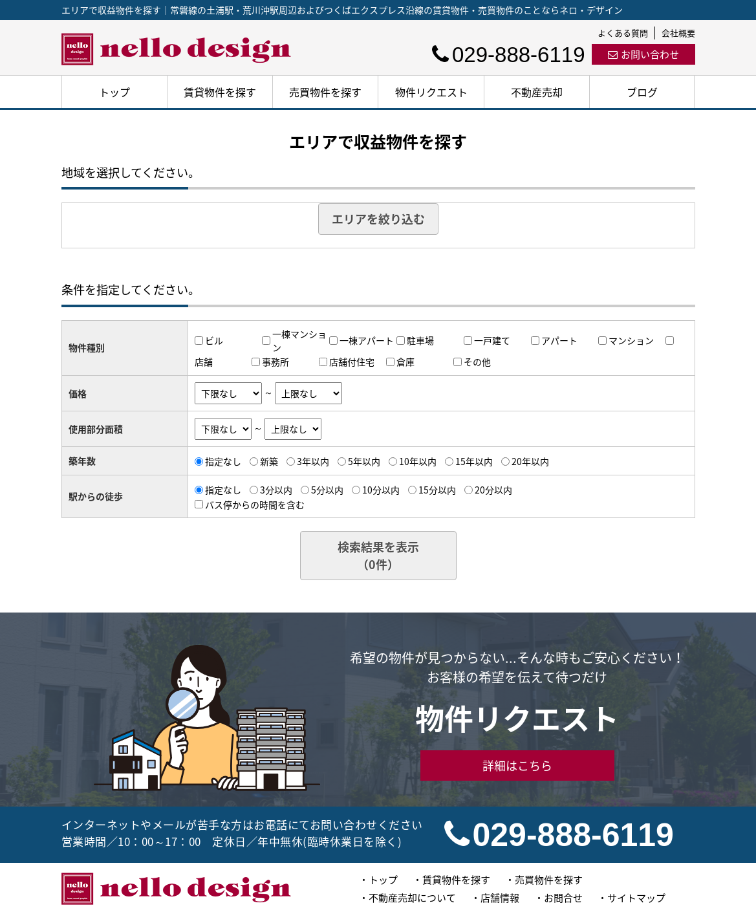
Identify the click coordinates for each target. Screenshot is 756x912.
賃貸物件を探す (220, 92)
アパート (559, 340)
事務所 (275, 361)
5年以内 (364, 461)
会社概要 (678, 33)
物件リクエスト (431, 92)
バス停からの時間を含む (255, 503)
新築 (269, 461)
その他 (477, 361)
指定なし (223, 461)
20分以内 (493, 489)
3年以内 (313, 461)
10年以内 (418, 461)
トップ (114, 92)
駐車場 (420, 340)
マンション (631, 340)
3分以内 (276, 489)
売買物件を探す (325, 92)
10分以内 (381, 489)
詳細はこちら (517, 765)
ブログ (642, 92)
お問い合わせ (643, 54)
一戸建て (492, 340)
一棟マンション (299, 340)
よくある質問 (623, 33)
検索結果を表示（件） (378, 555)
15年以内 (474, 461)
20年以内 (530, 461)
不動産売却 (537, 92)
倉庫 (405, 361)
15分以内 (437, 489)
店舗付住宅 (351, 361)
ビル (214, 340)
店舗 (204, 361)
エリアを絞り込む (378, 219)
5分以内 (327, 489)
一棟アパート (367, 340)
